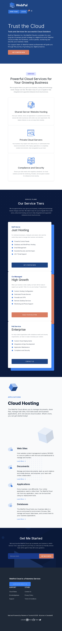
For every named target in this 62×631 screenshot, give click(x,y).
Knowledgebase (14, 595)
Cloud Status (13, 591)
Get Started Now (18, 52)
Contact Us (28, 591)
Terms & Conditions (30, 599)
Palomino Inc (18, 35)
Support (11, 599)
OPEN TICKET (14, 11)
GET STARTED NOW (30, 265)
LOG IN (23, 11)
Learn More (21, 461)
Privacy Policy (29, 595)
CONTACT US (30, 361)
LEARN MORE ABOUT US (20, 584)
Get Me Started (46, 556)
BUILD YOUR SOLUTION (30, 315)
